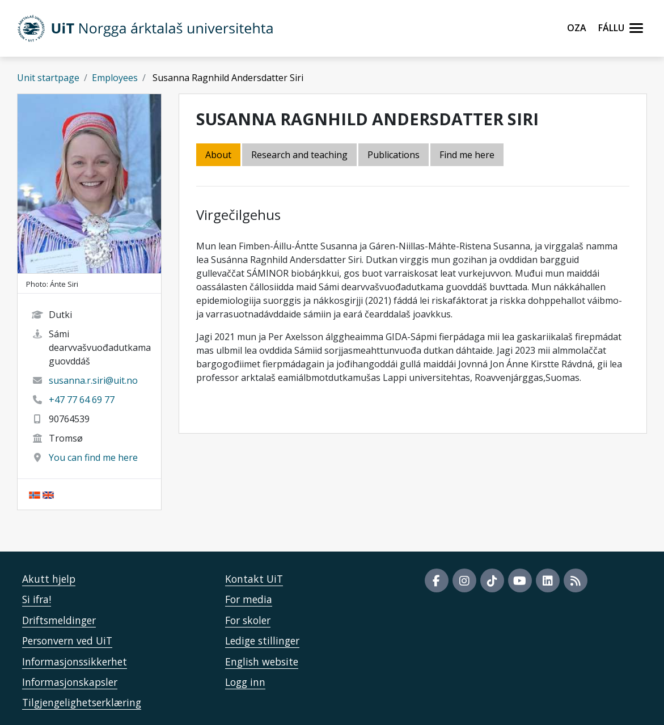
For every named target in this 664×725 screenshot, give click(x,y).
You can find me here (93, 457)
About (218, 155)
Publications (393, 155)
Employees (115, 77)
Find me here (466, 155)
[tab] (394, 155)
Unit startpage (48, 77)
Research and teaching (299, 155)
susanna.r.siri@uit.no (93, 380)
